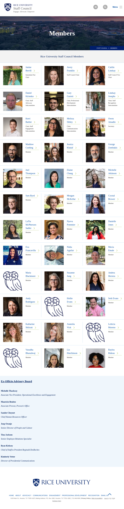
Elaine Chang (70, 172)
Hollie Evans (70, 300)
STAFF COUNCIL (102, 48)
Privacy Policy (86, 498)
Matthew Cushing (30, 146)
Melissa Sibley (70, 120)
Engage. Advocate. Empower (24, 12)
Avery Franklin (71, 69)
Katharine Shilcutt (30, 326)
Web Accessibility (97, 498)
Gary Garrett (70, 95)
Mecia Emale (111, 249)
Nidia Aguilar (70, 249)
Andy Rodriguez (30, 300)
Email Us (104, 495)
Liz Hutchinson (72, 351)
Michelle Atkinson (112, 172)
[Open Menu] (116, 7)
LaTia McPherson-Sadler (31, 224)
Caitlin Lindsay (112, 69)
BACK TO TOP (109, 498)
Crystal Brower (111, 197)
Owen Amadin (112, 120)
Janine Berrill (28, 69)
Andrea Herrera (111, 274)
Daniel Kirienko (30, 95)
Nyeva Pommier (71, 223)
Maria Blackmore (31, 274)
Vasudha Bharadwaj (30, 351)
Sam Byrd (30, 195)
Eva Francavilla (31, 249)
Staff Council (22, 8)
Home (11, 495)
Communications (40, 495)
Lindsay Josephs (112, 95)
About (18, 495)
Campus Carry (56, 501)
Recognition (93, 495)
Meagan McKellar (71, 197)
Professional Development (74, 495)
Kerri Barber (29, 120)
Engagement (54, 495)
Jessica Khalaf (70, 146)
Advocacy (26, 495)
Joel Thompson (30, 172)
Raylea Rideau (111, 351)
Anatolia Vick (71, 326)
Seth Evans (113, 298)
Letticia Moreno (111, 326)
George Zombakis (112, 146)
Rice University (23, 5)
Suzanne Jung (71, 274)
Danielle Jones (112, 223)
